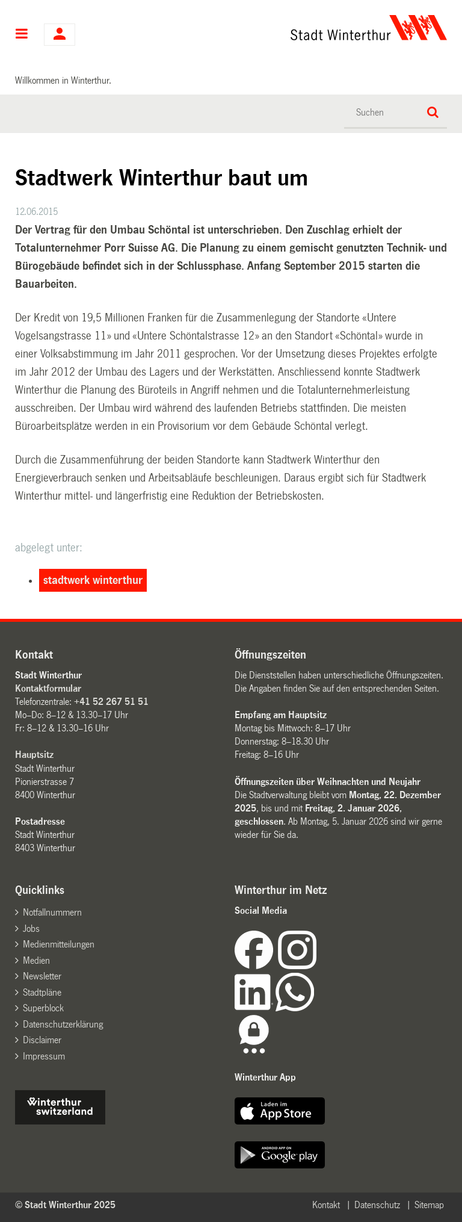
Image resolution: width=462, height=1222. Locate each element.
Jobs (31, 928)
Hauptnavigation (22, 34)
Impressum (44, 1056)
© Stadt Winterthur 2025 (65, 1205)
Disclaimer (42, 1040)
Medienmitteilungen (58, 944)
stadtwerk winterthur (93, 580)
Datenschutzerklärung (63, 1024)
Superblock (43, 1008)
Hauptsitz (34, 754)
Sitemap (429, 1205)
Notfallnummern (52, 912)
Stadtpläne (42, 992)
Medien (36, 960)
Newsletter (42, 976)
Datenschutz (377, 1205)
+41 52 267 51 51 (111, 701)
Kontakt (326, 1205)
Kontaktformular (48, 688)
